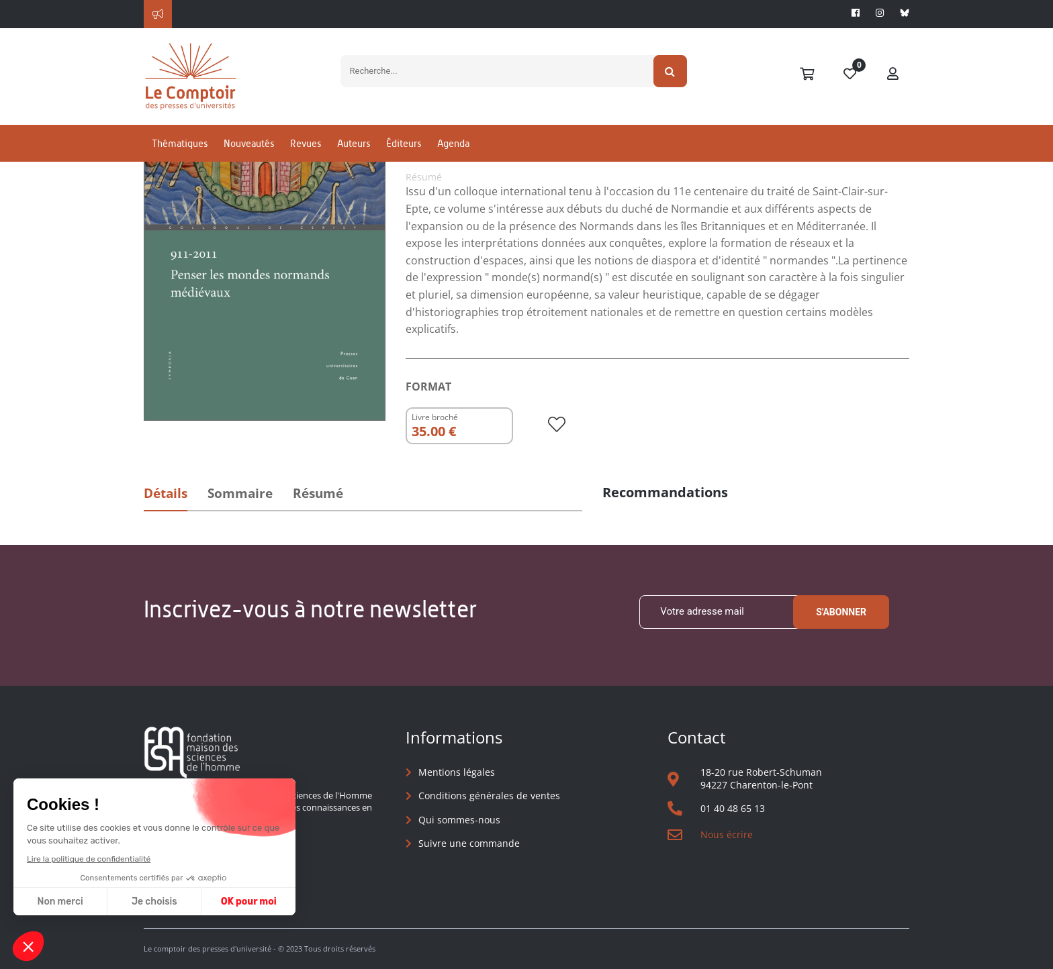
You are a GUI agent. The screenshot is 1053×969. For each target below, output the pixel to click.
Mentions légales (456, 772)
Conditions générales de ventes (489, 795)
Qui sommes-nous (459, 819)
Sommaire (240, 493)
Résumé (318, 493)
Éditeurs (403, 143)
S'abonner (841, 612)
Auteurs (353, 143)
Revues (305, 143)
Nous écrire (726, 834)
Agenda (453, 143)
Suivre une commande (469, 843)
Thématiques (180, 143)
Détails (165, 493)
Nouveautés (249, 143)
